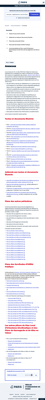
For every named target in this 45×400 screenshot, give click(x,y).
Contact (23, 394)
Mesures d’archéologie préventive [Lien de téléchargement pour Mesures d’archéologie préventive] (15, 184)
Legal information (31, 394)
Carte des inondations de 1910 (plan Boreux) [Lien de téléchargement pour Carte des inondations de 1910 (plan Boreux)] (20, 302)
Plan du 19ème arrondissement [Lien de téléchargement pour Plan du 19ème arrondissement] (14, 257)
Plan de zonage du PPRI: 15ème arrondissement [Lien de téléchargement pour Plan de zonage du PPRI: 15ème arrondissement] (21, 318)
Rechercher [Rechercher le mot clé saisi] (34, 14)
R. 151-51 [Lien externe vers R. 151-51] (37, 75)
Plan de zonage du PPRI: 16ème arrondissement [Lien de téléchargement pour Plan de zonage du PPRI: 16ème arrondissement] (21, 320)
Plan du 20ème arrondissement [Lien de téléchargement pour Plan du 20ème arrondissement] (15, 259)
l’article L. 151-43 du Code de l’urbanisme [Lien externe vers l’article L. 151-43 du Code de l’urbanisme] (25, 272)
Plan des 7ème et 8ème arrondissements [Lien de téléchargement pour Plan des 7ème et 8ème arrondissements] (17, 235)
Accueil (7, 25)
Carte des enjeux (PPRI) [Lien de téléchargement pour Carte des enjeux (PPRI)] (14, 300)
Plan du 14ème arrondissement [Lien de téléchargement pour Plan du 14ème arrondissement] (14, 246)
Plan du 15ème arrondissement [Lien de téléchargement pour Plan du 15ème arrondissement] (14, 248)
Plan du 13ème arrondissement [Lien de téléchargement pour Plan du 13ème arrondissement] (14, 244)
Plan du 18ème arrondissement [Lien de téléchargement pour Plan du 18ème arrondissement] (14, 254)
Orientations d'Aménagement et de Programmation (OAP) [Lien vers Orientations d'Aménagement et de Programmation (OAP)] (24, 347)
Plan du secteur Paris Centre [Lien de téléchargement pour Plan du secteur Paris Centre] (14, 230)
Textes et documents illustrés (17, 33)
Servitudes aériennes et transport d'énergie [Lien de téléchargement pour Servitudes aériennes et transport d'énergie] (18, 283)
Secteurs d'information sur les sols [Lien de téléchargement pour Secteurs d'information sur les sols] (20, 159)
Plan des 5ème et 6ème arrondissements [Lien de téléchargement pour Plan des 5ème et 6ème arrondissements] (17, 233)
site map (17, 394)
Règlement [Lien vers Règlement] (11, 349)
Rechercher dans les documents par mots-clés (22, 10)
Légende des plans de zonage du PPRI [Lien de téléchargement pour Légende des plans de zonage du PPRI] (18, 305)
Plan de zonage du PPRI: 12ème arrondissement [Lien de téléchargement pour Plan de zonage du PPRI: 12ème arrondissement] (21, 313)
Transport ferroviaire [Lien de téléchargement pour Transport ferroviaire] (11, 285)
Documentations (15, 25)
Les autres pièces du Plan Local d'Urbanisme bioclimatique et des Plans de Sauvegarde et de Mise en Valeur (24, 50)
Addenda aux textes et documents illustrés (20, 37)
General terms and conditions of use (23, 396)
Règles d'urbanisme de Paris (32, 387)
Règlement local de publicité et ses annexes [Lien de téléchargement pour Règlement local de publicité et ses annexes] (23, 146)
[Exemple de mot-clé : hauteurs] (17, 14)
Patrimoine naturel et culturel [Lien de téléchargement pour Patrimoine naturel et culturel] (14, 281)
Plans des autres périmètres (16, 41)
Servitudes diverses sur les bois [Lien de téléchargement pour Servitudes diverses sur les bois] (14, 293)
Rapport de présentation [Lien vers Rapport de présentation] (14, 341)
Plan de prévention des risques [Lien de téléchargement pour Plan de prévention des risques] (14, 291)
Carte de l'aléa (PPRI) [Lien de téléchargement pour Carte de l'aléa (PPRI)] (13, 298)
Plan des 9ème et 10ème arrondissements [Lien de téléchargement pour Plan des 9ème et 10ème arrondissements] (17, 237)
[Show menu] (43, 3)
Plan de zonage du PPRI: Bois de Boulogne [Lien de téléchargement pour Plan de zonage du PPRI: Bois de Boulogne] (19, 322)
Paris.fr (12, 394)
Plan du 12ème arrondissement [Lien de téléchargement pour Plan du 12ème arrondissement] (14, 241)
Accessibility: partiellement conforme (18, 398)
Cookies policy (33, 398)
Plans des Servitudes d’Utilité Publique (19, 44)
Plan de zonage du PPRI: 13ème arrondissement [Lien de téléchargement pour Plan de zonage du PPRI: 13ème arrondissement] (21, 316)
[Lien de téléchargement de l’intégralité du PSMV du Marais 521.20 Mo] (22, 375)
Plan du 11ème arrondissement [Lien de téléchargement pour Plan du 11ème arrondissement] (14, 239)
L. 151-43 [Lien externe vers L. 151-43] (29, 75)
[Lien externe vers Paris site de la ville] (13, 386)
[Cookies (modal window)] (41, 399)
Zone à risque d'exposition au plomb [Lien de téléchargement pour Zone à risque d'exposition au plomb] (21, 148)
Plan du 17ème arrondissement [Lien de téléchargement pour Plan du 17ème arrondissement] (14, 252)
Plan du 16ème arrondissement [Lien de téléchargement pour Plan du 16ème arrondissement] (14, 250)
